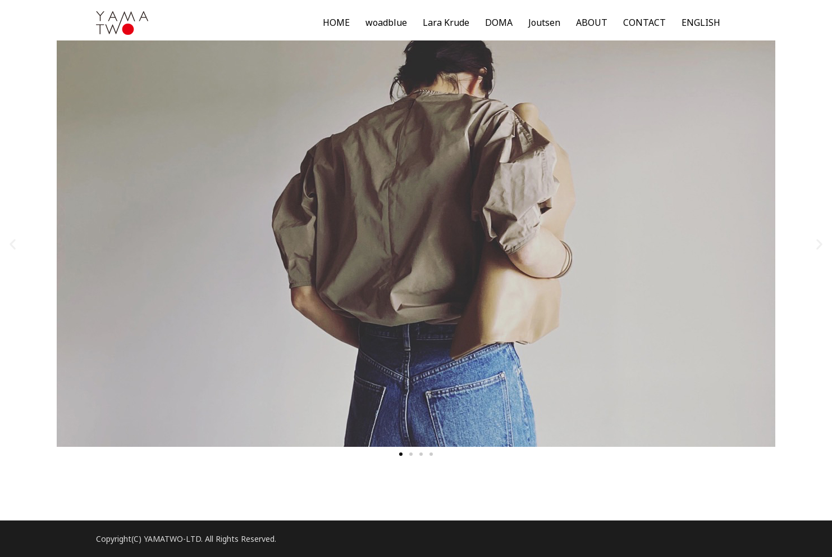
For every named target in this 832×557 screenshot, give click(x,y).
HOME (336, 22)
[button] (401, 454)
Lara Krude (446, 22)
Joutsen (544, 22)
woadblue (386, 22)
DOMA (499, 22)
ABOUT (591, 22)
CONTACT (644, 22)
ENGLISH (701, 22)
